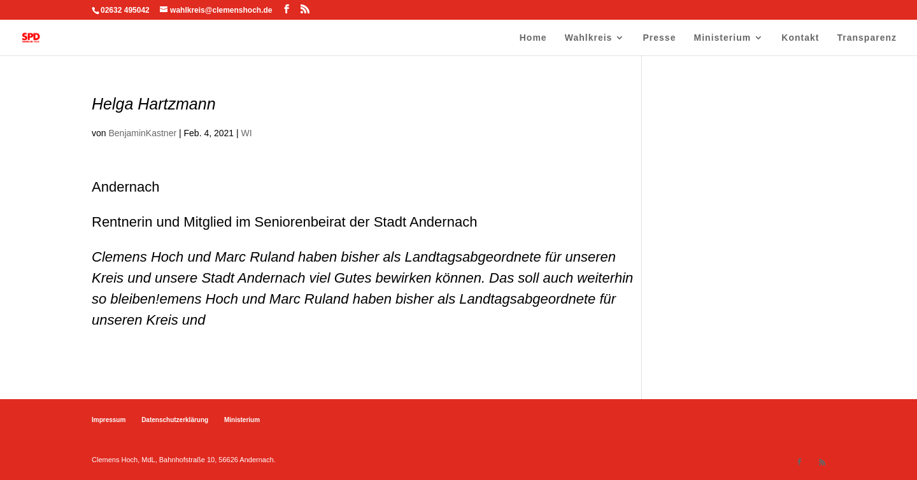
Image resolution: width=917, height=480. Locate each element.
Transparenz (867, 38)
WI (246, 133)
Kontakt (800, 38)
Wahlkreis (589, 38)
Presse (659, 38)
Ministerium (722, 38)
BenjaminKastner (142, 133)
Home (533, 38)
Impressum (108, 419)
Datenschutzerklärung (174, 419)
